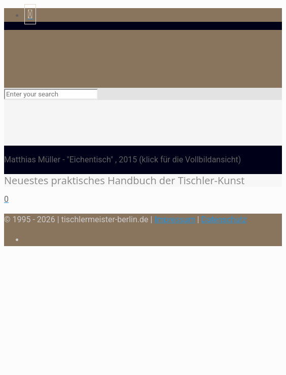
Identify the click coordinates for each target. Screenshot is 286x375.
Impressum (174, 219)
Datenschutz (223, 219)
